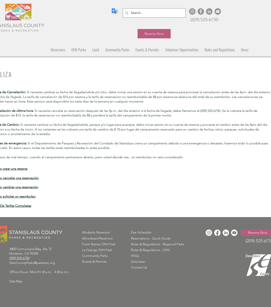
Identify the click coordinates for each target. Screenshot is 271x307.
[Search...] (154, 12)
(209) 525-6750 (204, 19)
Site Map (15, 281)
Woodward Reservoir (97, 238)
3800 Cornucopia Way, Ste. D (30, 249)
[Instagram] (192, 11)
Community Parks (95, 256)
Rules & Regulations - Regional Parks (157, 244)
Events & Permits (94, 261)
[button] (58, 49)
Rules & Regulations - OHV (150, 250)
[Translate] (115, 11)
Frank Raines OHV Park (98, 244)
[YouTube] (218, 11)
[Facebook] (201, 11)
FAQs (135, 256)
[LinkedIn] (209, 11)
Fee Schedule (141, 232)
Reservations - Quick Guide (151, 238)
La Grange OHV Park (97, 250)
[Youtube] (234, 233)
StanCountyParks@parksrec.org (32, 263)
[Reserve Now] (154, 33)
